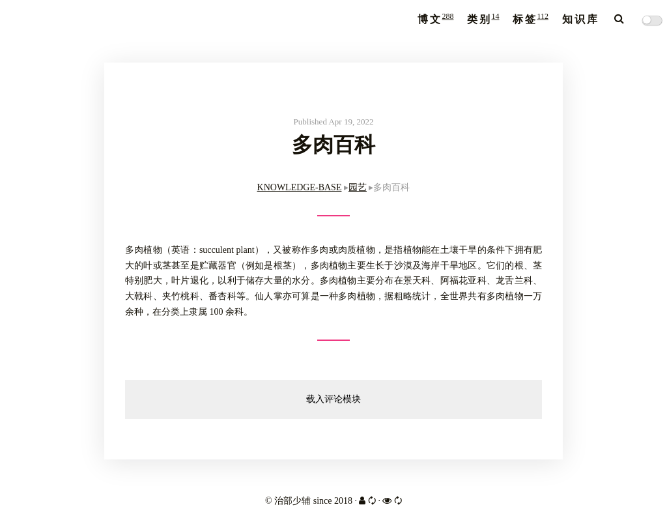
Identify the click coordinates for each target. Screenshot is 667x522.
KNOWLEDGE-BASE (299, 187)
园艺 (357, 187)
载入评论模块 (333, 399)
